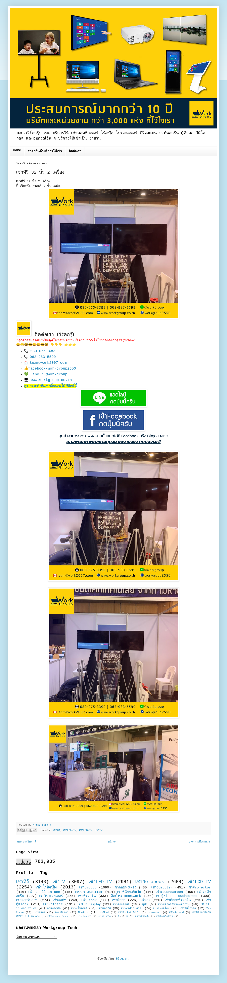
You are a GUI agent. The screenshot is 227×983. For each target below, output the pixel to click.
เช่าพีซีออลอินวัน (129, 892)
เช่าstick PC (84, 916)
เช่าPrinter (53, 904)
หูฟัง (144, 904)
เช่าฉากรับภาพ (27, 900)
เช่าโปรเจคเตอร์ (51, 896)
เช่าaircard (176, 912)
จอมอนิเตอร (61, 912)
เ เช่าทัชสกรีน (142, 916)
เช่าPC (145, 900)
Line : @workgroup (48, 374)
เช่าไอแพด (39, 912)
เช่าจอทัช (59, 900)
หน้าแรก (113, 841)
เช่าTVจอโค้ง (161, 908)
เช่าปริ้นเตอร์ (79, 908)
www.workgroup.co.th (51, 380)
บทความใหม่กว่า (27, 841)
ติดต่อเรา (75, 151)
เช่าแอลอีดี (104, 908)
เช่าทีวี (56, 830)
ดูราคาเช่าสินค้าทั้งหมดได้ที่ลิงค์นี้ (50, 386)
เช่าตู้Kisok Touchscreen (177, 896)
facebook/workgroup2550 (52, 369)
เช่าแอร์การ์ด (104, 916)
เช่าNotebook (149, 881)
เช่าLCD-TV (69, 830)
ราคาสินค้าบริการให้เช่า (45, 151)
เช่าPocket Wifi (128, 912)
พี (118, 916)
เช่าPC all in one (44, 892)
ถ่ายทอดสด (54, 908)
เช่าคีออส (118, 900)
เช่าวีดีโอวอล (188, 908)
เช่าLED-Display (89, 904)
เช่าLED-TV (85, 830)
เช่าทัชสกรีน (87, 896)
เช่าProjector (199, 887)
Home (17, 150)
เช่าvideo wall (132, 908)
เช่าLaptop (87, 887)
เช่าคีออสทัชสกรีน (178, 900)
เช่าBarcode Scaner (58, 916)
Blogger (122, 958)
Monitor (83, 912)
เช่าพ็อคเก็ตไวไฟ (164, 916)
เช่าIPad (104, 912)
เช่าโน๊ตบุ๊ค (46, 887)
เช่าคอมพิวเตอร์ (125, 887)
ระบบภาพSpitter (89, 892)
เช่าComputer (162, 887)
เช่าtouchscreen (169, 892)
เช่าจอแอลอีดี (121, 904)
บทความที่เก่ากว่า (199, 841)
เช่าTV (98, 830)
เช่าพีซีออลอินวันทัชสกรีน (174, 904)
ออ (127, 916)
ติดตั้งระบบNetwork (126, 896)
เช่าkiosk (89, 900)
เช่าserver (154, 912)
